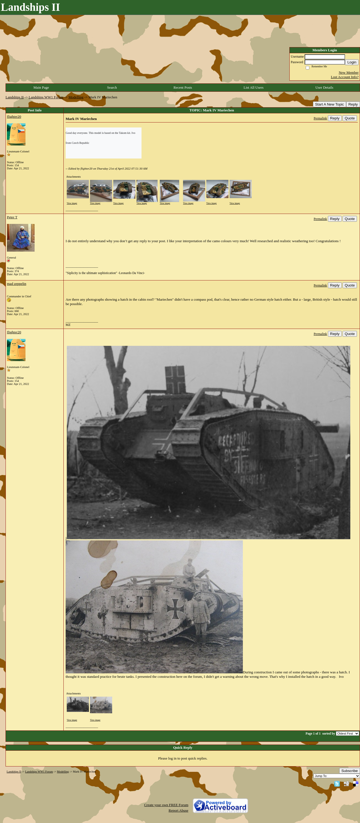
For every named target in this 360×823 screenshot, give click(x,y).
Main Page (41, 87)
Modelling (75, 97)
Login (351, 62)
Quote (350, 118)
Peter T (12, 217)
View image (72, 203)
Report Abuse (178, 810)
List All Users (253, 87)
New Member (349, 72)
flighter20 (14, 116)
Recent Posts (183, 87)
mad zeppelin (16, 284)
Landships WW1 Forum (46, 97)
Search (112, 87)
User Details (324, 87)
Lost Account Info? (345, 77)
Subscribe (349, 771)
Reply (353, 104)
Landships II (15, 97)
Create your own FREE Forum (166, 805)
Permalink (320, 118)
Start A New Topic (329, 104)
